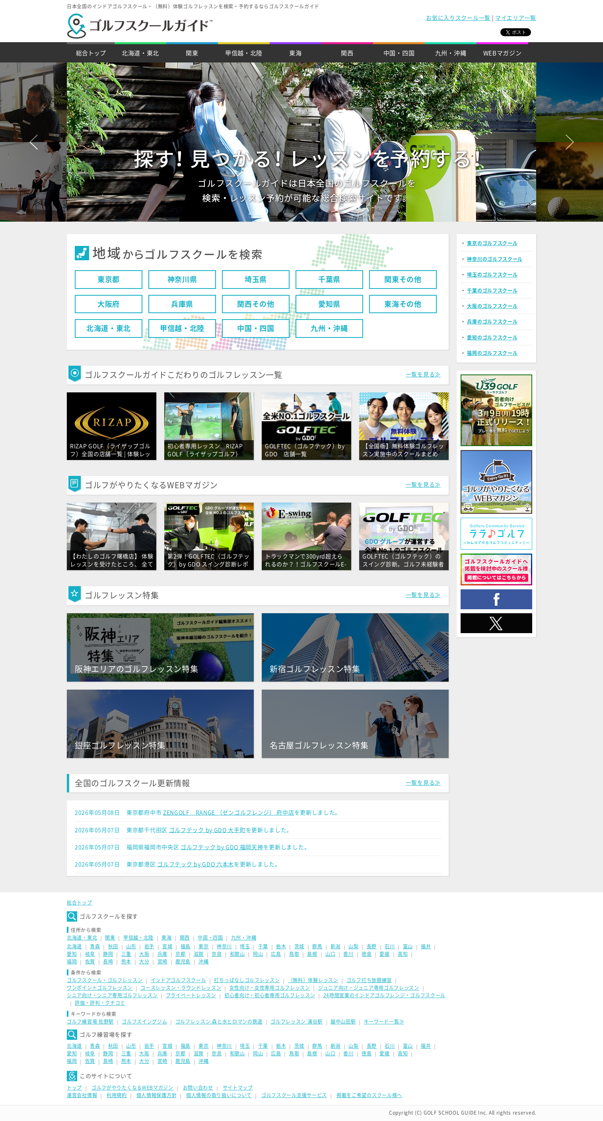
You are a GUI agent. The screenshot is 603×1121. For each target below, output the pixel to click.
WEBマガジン (502, 53)
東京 (203, 946)
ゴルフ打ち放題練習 (369, 980)
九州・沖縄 (451, 53)
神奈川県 (182, 279)
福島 (186, 946)
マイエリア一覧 (515, 18)
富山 (408, 946)
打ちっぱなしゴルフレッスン (247, 980)
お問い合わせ (198, 1087)
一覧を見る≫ (423, 374)
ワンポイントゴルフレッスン (99, 987)
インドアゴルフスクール (178, 980)
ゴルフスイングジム (144, 1021)
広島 (276, 953)
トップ (74, 1087)
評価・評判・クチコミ (100, 1002)
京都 (180, 953)
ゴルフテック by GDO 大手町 (207, 830)
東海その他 (403, 304)
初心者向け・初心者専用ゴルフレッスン (269, 995)
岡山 (258, 953)
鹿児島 (183, 961)
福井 (426, 946)
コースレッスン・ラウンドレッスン (180, 987)
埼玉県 (256, 279)
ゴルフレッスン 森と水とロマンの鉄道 (219, 1021)
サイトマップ (238, 1087)
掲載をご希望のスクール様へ (369, 1095)
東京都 (108, 279)
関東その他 (403, 279)
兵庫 (162, 953)
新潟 (335, 946)
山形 (131, 946)
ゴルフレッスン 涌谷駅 (296, 1021)
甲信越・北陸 (244, 53)
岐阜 (90, 953)
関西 (347, 53)
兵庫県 (182, 304)
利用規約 (117, 1095)
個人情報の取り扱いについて (219, 1095)
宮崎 (162, 961)
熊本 (126, 961)
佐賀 (90, 961)
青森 (95, 946)
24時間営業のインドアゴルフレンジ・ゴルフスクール (384, 995)
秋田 (113, 946)
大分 (144, 961)
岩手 (149, 946)
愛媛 (384, 953)
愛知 (72, 953)
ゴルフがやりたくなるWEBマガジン (132, 1087)
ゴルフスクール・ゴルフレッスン (105, 980)
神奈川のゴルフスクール (495, 259)
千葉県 (329, 279)
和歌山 (237, 953)
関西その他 (255, 304)
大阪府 (108, 304)
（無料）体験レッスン (313, 980)
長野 (372, 946)
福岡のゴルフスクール (492, 353)
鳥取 (294, 953)
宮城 (167, 946)
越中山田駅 (343, 1021)
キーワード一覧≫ (384, 1021)
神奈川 (224, 946)
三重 (126, 953)
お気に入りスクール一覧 (458, 18)
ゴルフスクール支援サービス (294, 1095)
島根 (312, 953)
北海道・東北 (140, 53)
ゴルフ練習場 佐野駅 (90, 1021)
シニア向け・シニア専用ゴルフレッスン (112, 995)
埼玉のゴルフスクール (492, 274)
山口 (330, 953)
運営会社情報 (82, 1095)
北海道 (74, 946)
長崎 (108, 961)
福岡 (72, 961)
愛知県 (329, 304)
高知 (403, 953)
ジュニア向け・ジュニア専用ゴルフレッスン (368, 987)
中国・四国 (399, 53)
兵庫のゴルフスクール (492, 321)
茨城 (299, 946)
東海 (295, 53)
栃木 (281, 946)
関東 (192, 53)
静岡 (108, 953)
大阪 (144, 953)
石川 (390, 946)
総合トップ (91, 53)
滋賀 (199, 953)
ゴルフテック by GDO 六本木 (195, 864)
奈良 (217, 953)
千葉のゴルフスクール (492, 290)
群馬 (317, 946)
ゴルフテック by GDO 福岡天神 (222, 847)
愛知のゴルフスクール (492, 337)
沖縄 (203, 961)
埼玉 (245, 946)
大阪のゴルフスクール (492, 306)
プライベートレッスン (191, 995)
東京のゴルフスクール (492, 243)
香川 (348, 953)
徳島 (367, 953)
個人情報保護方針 (156, 1095)
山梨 (353, 946)
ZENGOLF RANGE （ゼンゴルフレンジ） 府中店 (228, 812)
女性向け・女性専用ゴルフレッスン (270, 987)
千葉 (263, 946)
